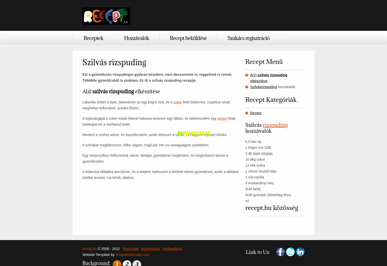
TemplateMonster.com (132, 255)
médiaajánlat (172, 249)
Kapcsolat (130, 249)
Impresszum (150, 249)
